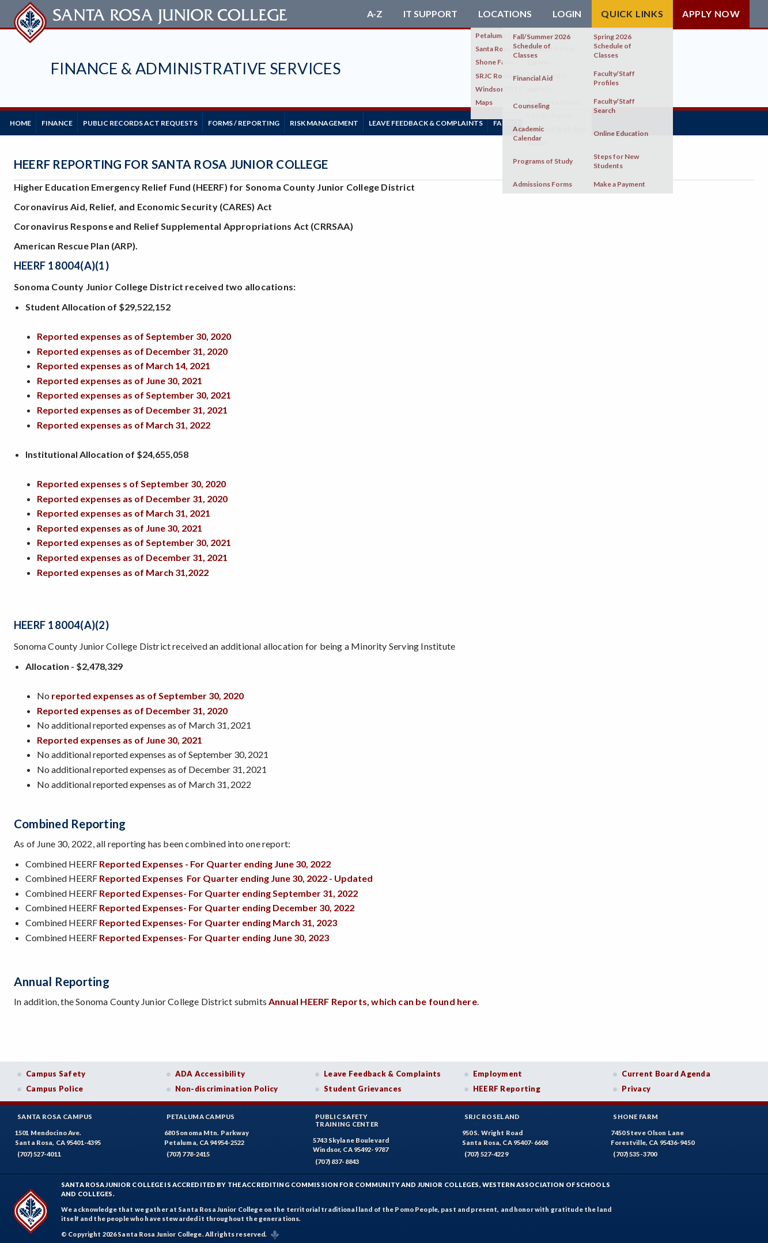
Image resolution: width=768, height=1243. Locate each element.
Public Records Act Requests (161, 120)
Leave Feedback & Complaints (473, 120)
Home (24, 120)
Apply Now (711, 13)
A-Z (375, 13)
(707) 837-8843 (337, 1157)
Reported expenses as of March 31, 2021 (123, 508)
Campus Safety (56, 1069)
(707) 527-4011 (39, 1150)
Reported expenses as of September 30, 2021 (134, 390)
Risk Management (362, 120)
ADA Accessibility (210, 1069)
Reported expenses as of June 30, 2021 (119, 375)
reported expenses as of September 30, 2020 (147, 691)
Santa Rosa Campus (55, 1112)
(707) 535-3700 (635, 1150)
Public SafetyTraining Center (347, 1116)
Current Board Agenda (666, 1069)
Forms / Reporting (273, 120)
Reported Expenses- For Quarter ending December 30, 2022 (226, 903)
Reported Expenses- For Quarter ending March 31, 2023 (218, 918)
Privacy (636, 1084)
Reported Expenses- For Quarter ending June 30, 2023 (214, 932)
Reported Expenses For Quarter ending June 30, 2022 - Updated (236, 874)
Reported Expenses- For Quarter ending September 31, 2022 (228, 888)
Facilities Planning (586, 120)
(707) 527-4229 (486, 1150)
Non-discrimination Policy (226, 1084)
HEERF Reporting (506, 1084)
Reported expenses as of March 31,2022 (123, 567)
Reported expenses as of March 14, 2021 (123, 361)
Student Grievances (363, 1084)
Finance (69, 120)
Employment (498, 1069)
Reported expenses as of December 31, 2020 (132, 346)
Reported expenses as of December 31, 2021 (132, 405)
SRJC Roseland (492, 1112)
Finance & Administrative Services (196, 68)
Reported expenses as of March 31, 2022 (123, 420)
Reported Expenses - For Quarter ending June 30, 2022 (215, 859)
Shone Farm (635, 1112)
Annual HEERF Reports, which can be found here (372, 997)
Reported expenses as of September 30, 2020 (135, 332)
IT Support (430, 13)
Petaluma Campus (201, 1112)
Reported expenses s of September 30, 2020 (131, 479)
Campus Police (55, 1084)
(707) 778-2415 (188, 1150)
